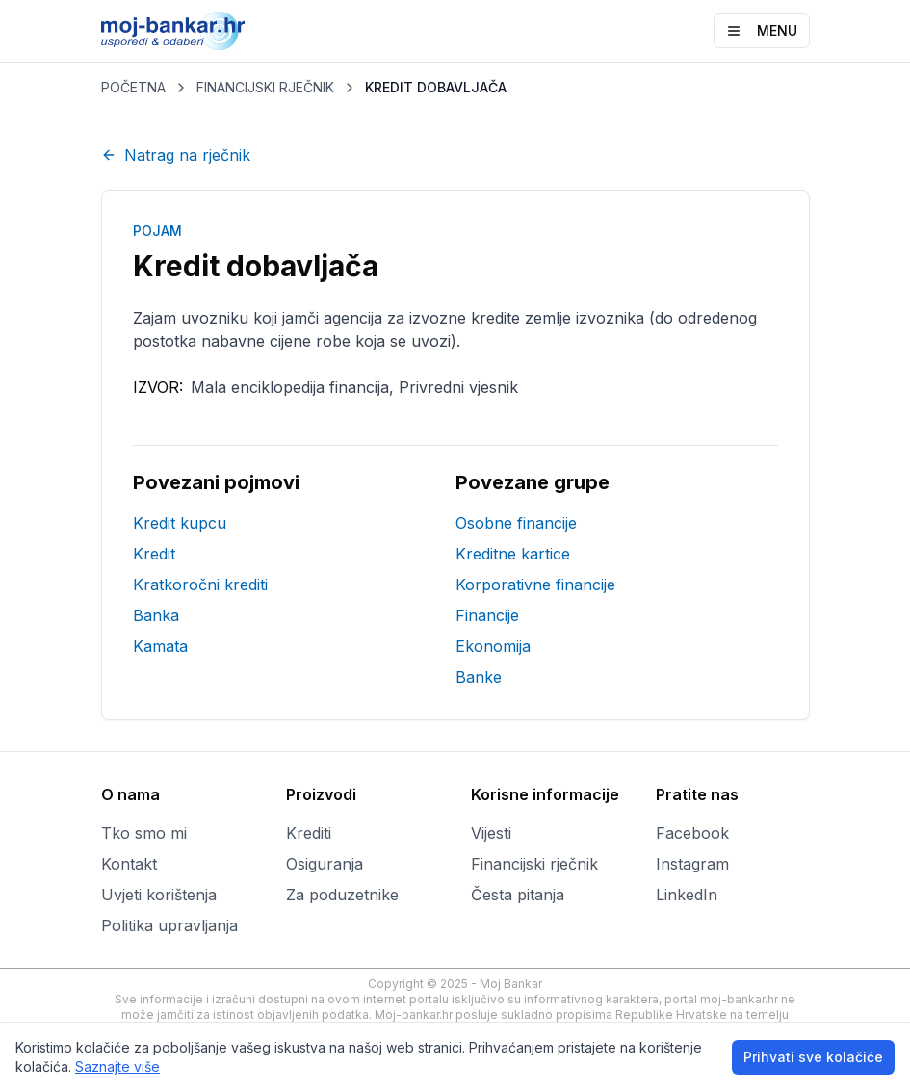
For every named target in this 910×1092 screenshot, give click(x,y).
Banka (156, 615)
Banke (478, 677)
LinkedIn (686, 894)
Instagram (692, 863)
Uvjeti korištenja (159, 894)
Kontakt (129, 863)
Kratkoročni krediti (200, 584)
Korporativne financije (535, 584)
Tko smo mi (144, 833)
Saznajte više (117, 1066)
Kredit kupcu (179, 523)
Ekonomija (493, 646)
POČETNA (133, 87)
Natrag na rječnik (175, 155)
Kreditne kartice (512, 553)
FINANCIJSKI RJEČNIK (265, 87)
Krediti (308, 833)
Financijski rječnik (534, 863)
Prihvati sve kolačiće (813, 1057)
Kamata (160, 646)
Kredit (154, 553)
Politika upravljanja (169, 925)
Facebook (692, 833)
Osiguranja (324, 863)
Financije (487, 615)
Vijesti (491, 833)
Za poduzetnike (342, 894)
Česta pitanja (517, 894)
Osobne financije (516, 523)
